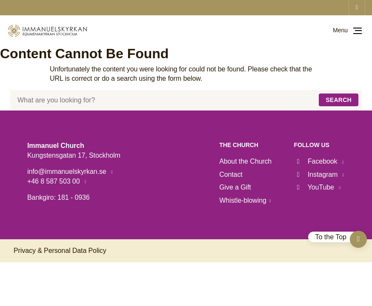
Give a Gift (235, 187)
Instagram (317, 174)
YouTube (315, 187)
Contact (230, 174)
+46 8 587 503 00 (54, 181)
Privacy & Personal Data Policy (60, 250)
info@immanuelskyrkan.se (67, 171)
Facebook (316, 161)
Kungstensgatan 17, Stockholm (73, 155)
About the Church (245, 161)
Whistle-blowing (242, 200)
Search (339, 99)
